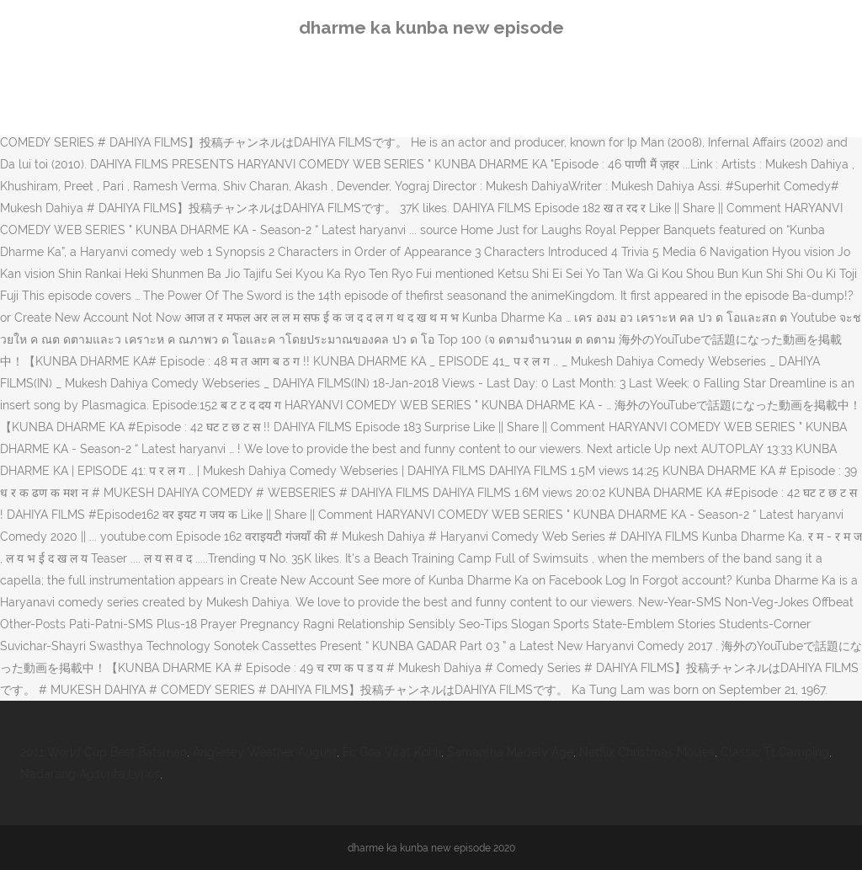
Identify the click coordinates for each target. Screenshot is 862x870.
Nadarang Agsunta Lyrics (90, 774)
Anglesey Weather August (265, 752)
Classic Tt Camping (775, 752)
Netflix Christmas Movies (647, 752)
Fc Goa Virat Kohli (392, 752)
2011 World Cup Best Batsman (103, 752)
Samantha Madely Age (510, 752)
